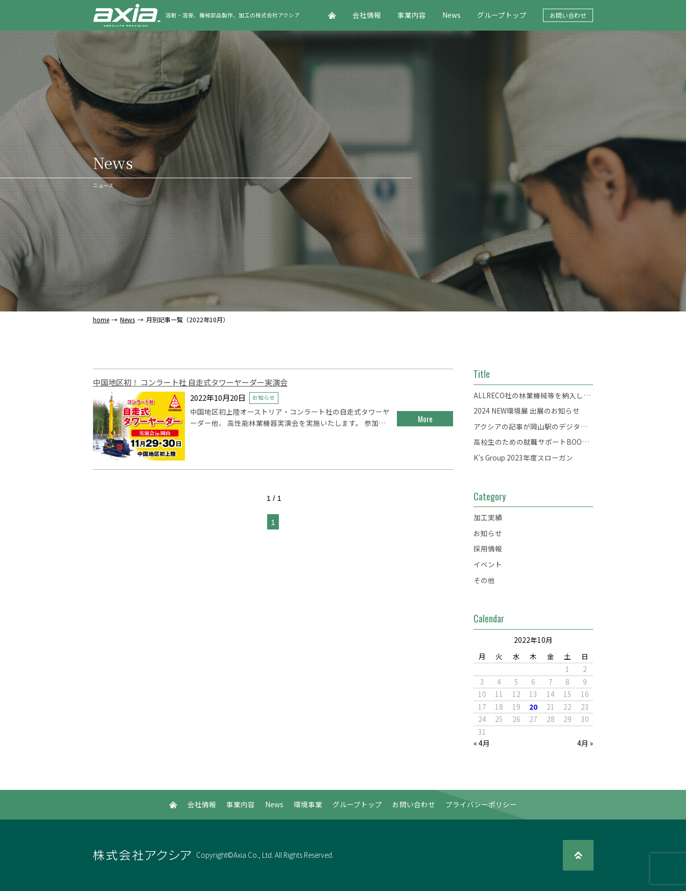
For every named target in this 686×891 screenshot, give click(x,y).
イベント (488, 564)
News (451, 15)
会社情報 (366, 15)
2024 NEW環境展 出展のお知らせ (527, 410)
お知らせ (263, 397)
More (425, 418)
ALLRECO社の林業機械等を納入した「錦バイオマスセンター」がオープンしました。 (533, 395)
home (101, 320)
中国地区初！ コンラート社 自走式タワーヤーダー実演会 (190, 382)
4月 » (585, 743)
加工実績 (488, 517)
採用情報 (488, 548)
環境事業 (308, 804)
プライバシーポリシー (481, 804)
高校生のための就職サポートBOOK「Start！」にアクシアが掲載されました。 (533, 442)
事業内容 (411, 15)
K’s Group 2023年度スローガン (523, 457)
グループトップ (502, 15)
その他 (484, 580)
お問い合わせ (568, 15)
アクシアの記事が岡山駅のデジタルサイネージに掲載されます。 (533, 426)
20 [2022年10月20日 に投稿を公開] (533, 707)
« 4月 (482, 743)
